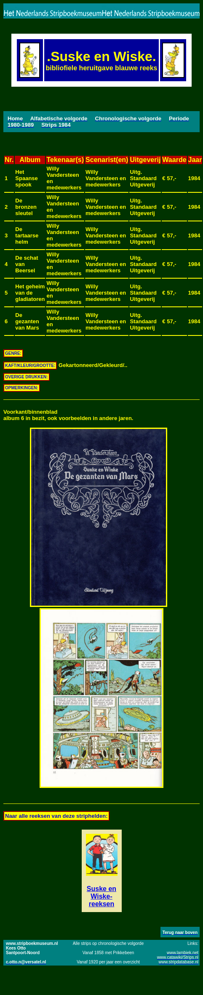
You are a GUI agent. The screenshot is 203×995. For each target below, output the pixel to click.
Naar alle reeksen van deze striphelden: (56, 816)
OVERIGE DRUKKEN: (26, 377)
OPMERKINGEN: (21, 388)
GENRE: (13, 353)
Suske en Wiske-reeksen (101, 896)
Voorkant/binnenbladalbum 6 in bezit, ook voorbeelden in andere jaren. (68, 415)
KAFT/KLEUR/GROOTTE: (30, 365)
